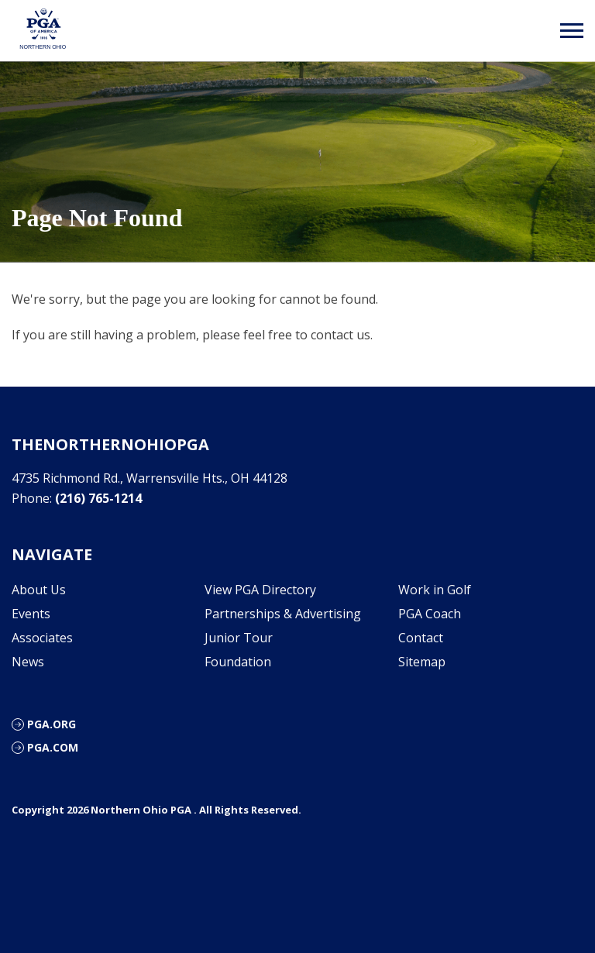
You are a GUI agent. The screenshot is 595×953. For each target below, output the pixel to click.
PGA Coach (429, 613)
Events (31, 613)
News (28, 661)
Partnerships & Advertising (283, 613)
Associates (42, 637)
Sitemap (421, 661)
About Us (39, 589)
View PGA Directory (260, 589)
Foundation (238, 661)
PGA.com (52, 747)
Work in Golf (434, 589)
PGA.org (51, 724)
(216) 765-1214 (98, 498)
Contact (420, 637)
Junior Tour (239, 637)
